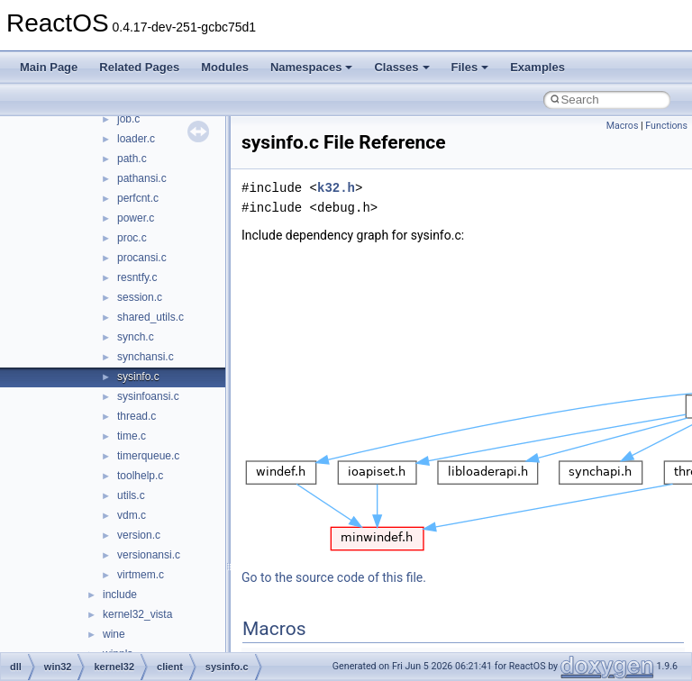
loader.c (136, 138)
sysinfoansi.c (148, 396)
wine (114, 634)
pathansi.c (142, 178)
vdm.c (131, 515)
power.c (135, 218)
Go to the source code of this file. (333, 577)
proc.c (132, 238)
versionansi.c (148, 555)
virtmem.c (140, 574)
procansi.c (142, 257)
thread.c (136, 416)
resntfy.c (137, 277)
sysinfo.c (138, 376)
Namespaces (311, 67)
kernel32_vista (137, 614)
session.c (139, 297)
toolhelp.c (140, 475)
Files (470, 67)
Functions (666, 126)
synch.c (135, 337)
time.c (131, 436)
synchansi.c (145, 356)
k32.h (336, 187)
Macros (622, 126)
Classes (401, 67)
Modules (225, 67)
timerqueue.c (148, 455)
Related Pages (139, 67)
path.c (132, 158)
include (120, 594)
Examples (537, 67)
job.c (128, 119)
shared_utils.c (150, 317)
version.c (138, 535)
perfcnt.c (138, 198)
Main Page (48, 67)
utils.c (131, 495)
